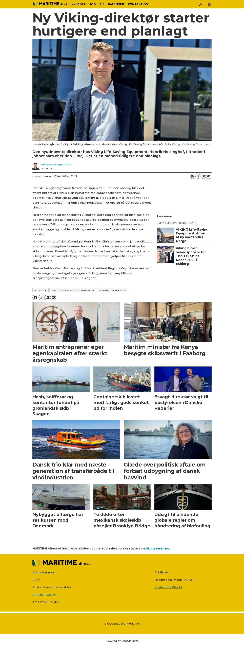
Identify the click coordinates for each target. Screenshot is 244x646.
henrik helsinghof (112, 290)
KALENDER (116, 4)
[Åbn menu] (209, 4)
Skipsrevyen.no (157, 548)
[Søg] (201, 4)
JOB (93, 4)
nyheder (40, 290)
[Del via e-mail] (208, 176)
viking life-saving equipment (72, 290)
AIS (101, 4)
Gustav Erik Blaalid (168, 587)
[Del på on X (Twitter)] (197, 176)
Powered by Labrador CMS (122, 640)
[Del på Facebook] (192, 176)
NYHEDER (78, 4)
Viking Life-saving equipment (177, 223)
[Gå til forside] (50, 4)
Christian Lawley (44, 594)
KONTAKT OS (138, 4)
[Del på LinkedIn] (203, 176)
